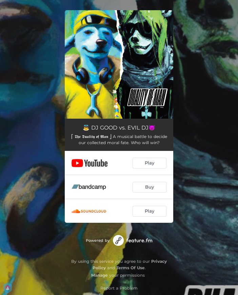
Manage (99, 275)
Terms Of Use (130, 267)
